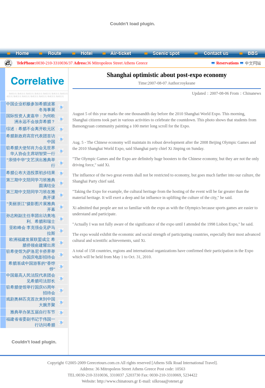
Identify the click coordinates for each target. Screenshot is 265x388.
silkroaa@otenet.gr (167, 381)
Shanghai (95, 148)
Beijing (215, 142)
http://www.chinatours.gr (117, 381)
